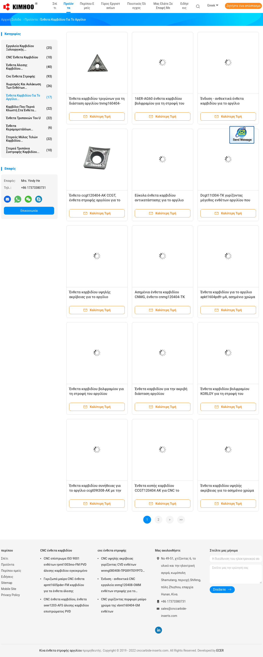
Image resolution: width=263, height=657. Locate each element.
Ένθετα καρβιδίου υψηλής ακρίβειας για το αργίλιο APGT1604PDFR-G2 (90, 297)
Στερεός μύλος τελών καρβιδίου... (29, 138)
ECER (220, 650)
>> (181, 519)
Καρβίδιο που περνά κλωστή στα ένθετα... (29, 108)
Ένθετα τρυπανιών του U (29, 118)
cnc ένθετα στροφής (29, 76)
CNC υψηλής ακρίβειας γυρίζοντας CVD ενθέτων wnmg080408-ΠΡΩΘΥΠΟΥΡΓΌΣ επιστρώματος (122, 565)
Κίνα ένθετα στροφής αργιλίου (60, 650)
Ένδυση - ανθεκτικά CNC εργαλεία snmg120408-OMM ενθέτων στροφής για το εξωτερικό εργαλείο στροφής (122, 585)
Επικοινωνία (28, 210)
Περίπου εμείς (11, 570)
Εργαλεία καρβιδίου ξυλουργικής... (29, 47)
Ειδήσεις (7, 576)
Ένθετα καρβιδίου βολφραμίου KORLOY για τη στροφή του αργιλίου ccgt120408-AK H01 (224, 394)
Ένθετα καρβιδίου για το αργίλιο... (29, 97)
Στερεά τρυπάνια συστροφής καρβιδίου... (29, 150)
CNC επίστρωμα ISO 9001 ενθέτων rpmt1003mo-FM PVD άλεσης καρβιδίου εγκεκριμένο (65, 564)
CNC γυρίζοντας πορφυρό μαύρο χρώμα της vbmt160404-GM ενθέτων (123, 605)
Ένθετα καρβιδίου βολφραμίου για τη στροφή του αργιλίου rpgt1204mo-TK (96, 394)
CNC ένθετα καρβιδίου (29, 57)
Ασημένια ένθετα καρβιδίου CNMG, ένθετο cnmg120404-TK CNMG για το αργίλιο (160, 297)
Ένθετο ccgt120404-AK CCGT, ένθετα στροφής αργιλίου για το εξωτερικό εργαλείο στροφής (94, 200)
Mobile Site (8, 589)
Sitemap (6, 583)
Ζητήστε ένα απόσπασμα (243, 6)
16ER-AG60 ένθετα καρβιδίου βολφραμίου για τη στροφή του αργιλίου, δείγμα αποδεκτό (159, 103)
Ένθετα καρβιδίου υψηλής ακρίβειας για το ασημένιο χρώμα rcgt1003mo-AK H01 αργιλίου (227, 490)
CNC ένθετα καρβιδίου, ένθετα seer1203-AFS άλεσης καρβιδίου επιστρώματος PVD (66, 605)
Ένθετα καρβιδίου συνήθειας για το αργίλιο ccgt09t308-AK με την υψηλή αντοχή (95, 490)
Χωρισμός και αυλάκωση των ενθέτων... (29, 85)
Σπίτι (4, 558)
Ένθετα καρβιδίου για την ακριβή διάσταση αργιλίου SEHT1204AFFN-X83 (161, 394)
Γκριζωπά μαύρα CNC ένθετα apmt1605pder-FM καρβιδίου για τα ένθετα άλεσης (64, 585)
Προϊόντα (7, 564)
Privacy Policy (10, 595)
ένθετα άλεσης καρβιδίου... (29, 66)
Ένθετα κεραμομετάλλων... (29, 127)
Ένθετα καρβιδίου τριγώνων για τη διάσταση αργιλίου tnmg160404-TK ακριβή (97, 103)
